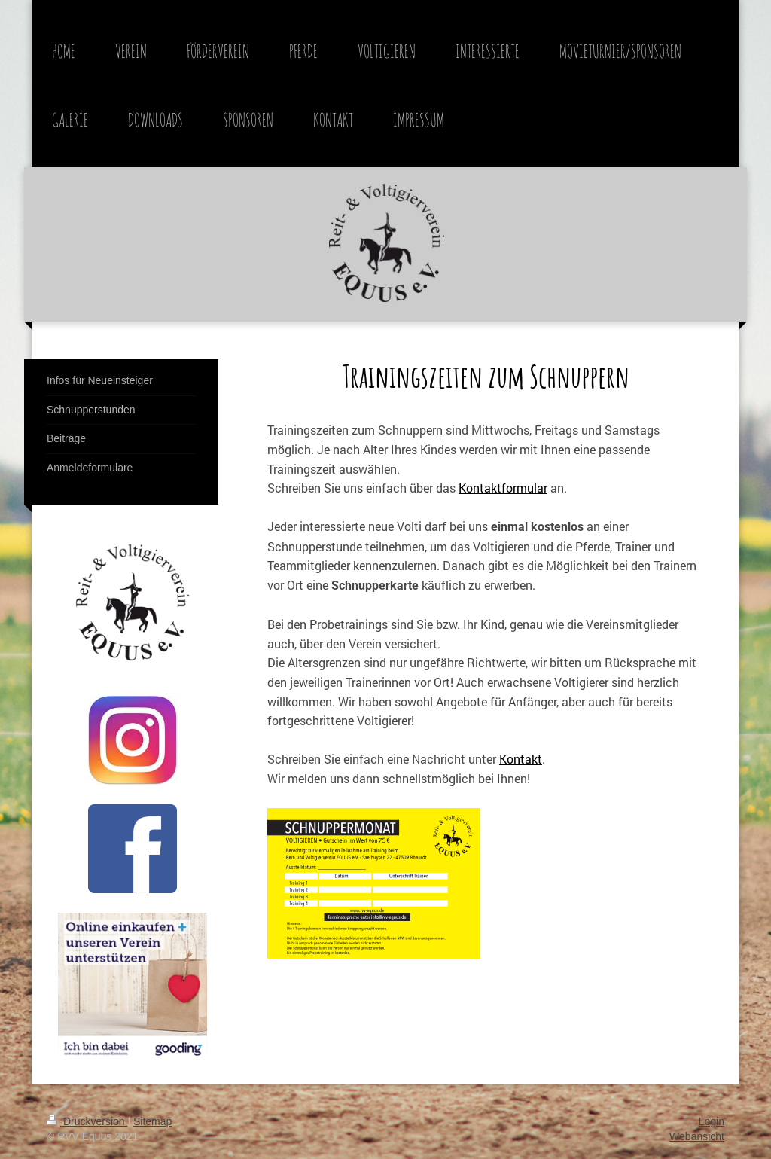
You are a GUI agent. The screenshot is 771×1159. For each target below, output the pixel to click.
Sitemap (152, 1121)
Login (711, 1121)
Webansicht (696, 1136)
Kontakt (520, 759)
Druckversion (87, 1121)
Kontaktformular (503, 488)
